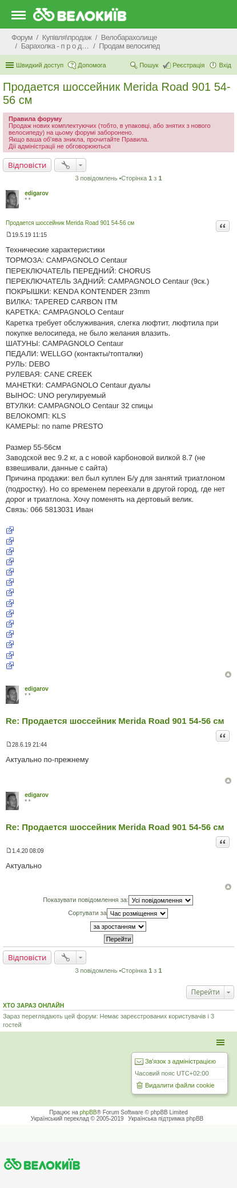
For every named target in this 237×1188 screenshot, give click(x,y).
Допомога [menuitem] (92, 65)
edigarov (37, 193)
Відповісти (27, 165)
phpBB (88, 1112)
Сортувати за (118, 913)
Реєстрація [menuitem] (188, 65)
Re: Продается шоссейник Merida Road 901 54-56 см (115, 721)
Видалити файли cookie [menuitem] (180, 1085)
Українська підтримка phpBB (165, 1118)
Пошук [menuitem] (148, 65)
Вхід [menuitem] (225, 65)
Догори (228, 674)
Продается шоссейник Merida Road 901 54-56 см (70, 223)
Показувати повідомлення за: (118, 900)
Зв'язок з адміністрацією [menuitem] (180, 1061)
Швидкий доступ (39, 65)
